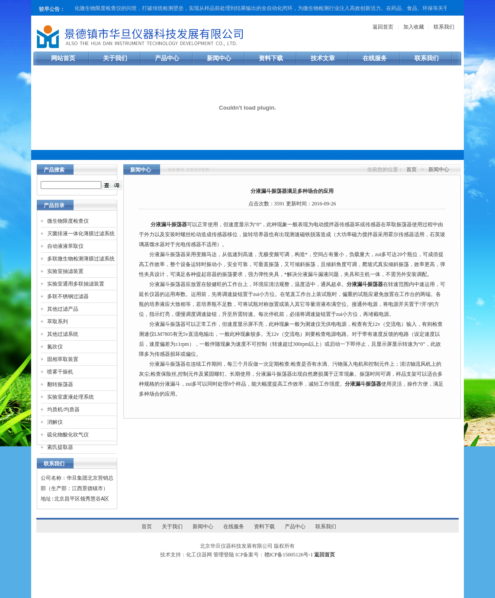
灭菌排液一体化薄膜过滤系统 (81, 234)
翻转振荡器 (60, 384)
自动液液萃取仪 (65, 246)
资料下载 (271, 58)
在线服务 (375, 58)
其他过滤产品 (62, 309)
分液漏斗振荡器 (169, 224)
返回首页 (383, 27)
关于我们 (115, 58)
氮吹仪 (55, 347)
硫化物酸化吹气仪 (68, 435)
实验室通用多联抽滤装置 (75, 284)
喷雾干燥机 (60, 372)
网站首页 (63, 58)
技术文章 (323, 58)
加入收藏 (413, 27)
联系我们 (444, 27)
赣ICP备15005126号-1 (288, 555)
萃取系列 (57, 321)
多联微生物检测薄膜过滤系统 (81, 259)
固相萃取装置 (62, 359)
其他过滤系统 (62, 334)
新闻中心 (219, 58)
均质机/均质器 (63, 409)
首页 (411, 169)
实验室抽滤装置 (65, 271)
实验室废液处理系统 (70, 397)
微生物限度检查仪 (68, 221)
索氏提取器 (60, 447)
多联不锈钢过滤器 (68, 296)
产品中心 (167, 58)
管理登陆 (223, 555)
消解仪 (55, 422)
